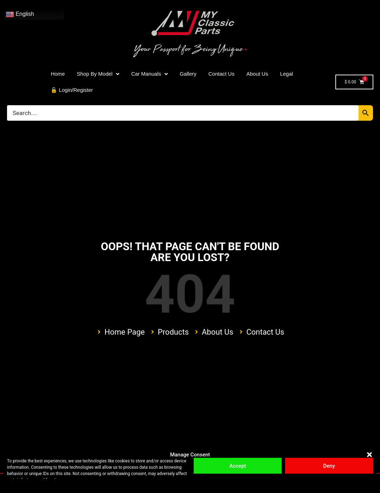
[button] (369, 454)
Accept (237, 466)
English (20, 14)
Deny (329, 466)
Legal (286, 74)
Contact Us (221, 74)
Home (58, 74)
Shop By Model (98, 74)
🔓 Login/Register (72, 90)
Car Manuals (149, 74)
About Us (257, 74)
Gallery (188, 74)
